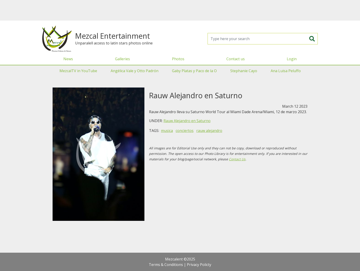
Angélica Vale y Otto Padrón (134, 70)
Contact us (235, 58)
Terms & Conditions (166, 264)
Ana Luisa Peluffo (286, 70)
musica (167, 130)
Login (292, 58)
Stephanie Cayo (243, 70)
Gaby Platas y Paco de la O (194, 70)
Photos (178, 58)
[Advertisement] (180, 10)
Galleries (122, 58)
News (68, 58)
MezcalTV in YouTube (78, 70)
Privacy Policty (199, 264)
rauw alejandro (209, 130)
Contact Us (237, 159)
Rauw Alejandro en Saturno (187, 120)
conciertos (185, 130)
